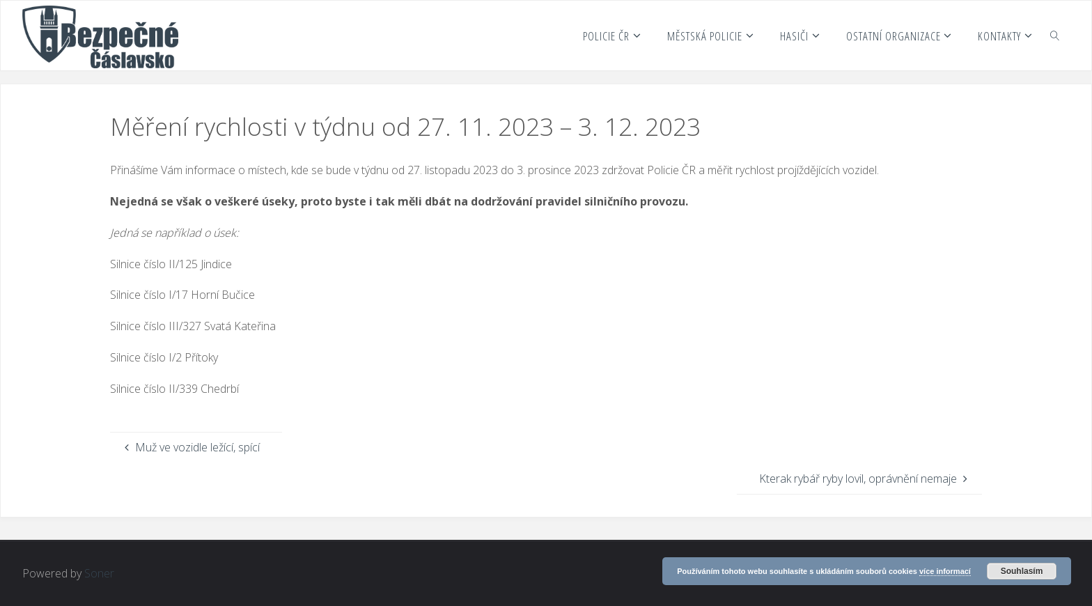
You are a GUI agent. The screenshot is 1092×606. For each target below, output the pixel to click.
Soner (99, 573)
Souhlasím (1022, 571)
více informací (945, 571)
